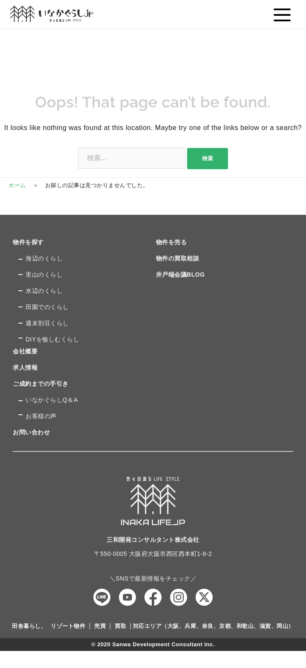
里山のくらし (44, 274)
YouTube (127, 597)
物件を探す (28, 242)
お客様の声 (41, 416)
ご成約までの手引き (41, 383)
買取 (120, 626)
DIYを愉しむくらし (52, 339)
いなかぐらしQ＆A (52, 399)
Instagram (178, 597)
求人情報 (25, 367)
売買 (100, 626)
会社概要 (25, 351)
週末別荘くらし (47, 323)
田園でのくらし (47, 307)
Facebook (153, 597)
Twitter (204, 597)
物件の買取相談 (177, 258)
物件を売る (171, 242)
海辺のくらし (44, 258)
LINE (101, 597)
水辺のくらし (44, 290)
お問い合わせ (31, 432)
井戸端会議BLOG (180, 274)
